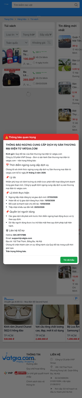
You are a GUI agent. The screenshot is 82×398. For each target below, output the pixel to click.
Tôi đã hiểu (69, 259)
